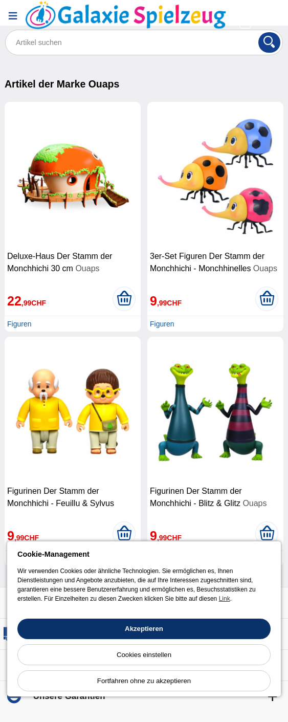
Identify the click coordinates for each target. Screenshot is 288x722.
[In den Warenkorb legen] (124, 299)
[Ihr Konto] (246, 8)
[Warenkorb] (246, 22)
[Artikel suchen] (144, 42)
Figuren (19, 324)
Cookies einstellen (144, 655)
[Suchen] (269, 42)
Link (224, 598)
